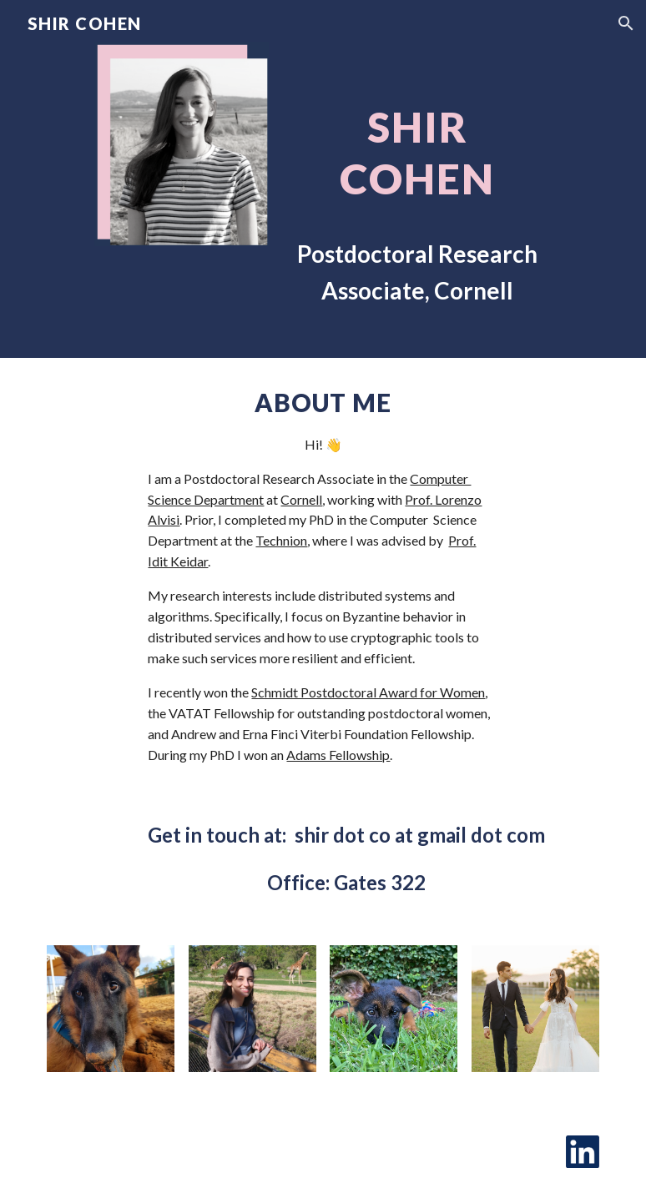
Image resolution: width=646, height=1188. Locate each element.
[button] (626, 23)
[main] (417, 179)
